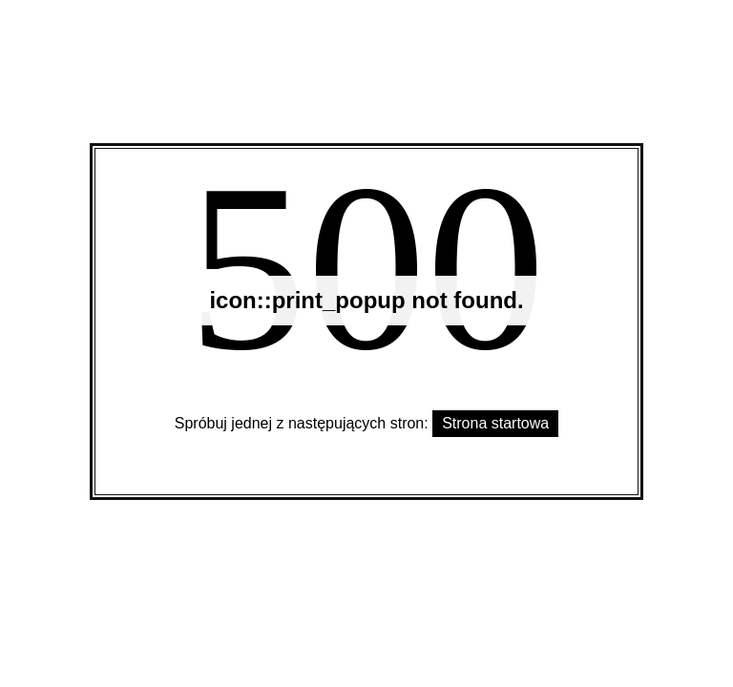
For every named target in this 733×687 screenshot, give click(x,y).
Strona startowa (495, 423)
